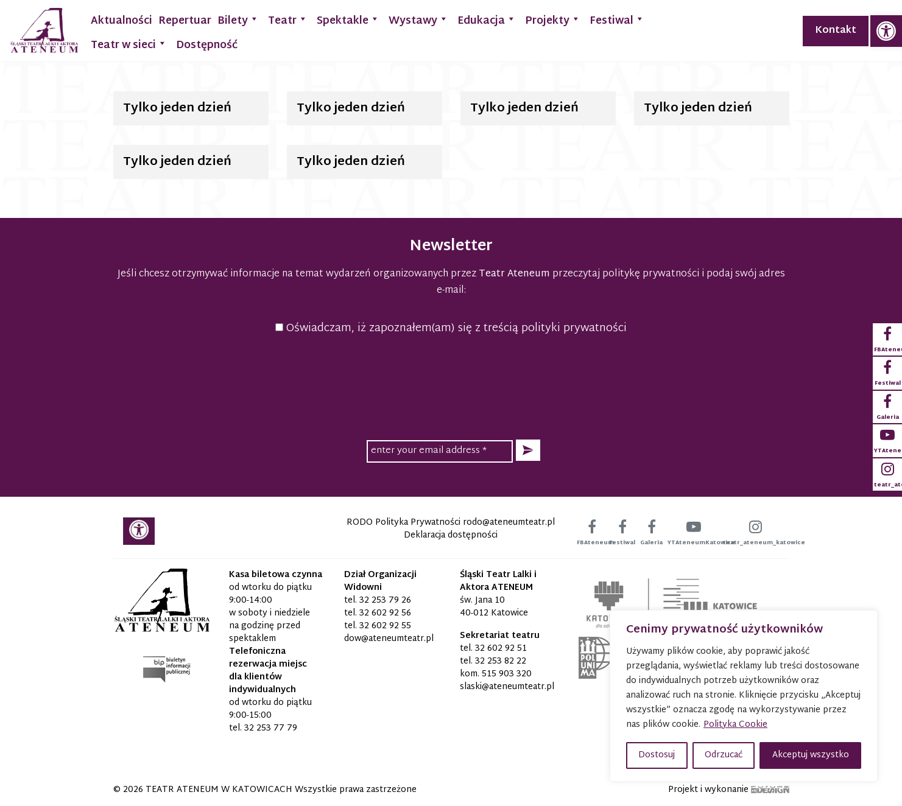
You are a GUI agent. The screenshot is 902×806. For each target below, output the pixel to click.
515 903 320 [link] (507, 674)
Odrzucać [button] (723, 755)
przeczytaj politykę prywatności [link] (625, 274)
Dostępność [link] (207, 45)
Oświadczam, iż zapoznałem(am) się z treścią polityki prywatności (451, 328)
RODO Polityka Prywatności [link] (403, 522)
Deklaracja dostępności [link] (451, 535)
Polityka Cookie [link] (735, 724)
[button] (528, 450)
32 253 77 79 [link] (270, 728)
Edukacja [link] (486, 19)
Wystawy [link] (418, 19)
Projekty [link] (552, 19)
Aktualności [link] (121, 21)
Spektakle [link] (348, 19)
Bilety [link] (238, 19)
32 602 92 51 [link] (501, 648)
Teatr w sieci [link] (129, 44)
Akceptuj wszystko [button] (810, 755)
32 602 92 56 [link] (385, 613)
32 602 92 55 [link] (385, 626)
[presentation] (451, 385)
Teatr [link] (288, 19)
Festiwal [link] (617, 19)
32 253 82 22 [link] (500, 661)
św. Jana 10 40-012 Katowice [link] (494, 607)
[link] (886, 31)
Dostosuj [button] (656, 755)
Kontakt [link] (835, 31)
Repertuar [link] (184, 21)
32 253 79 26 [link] (385, 600)
